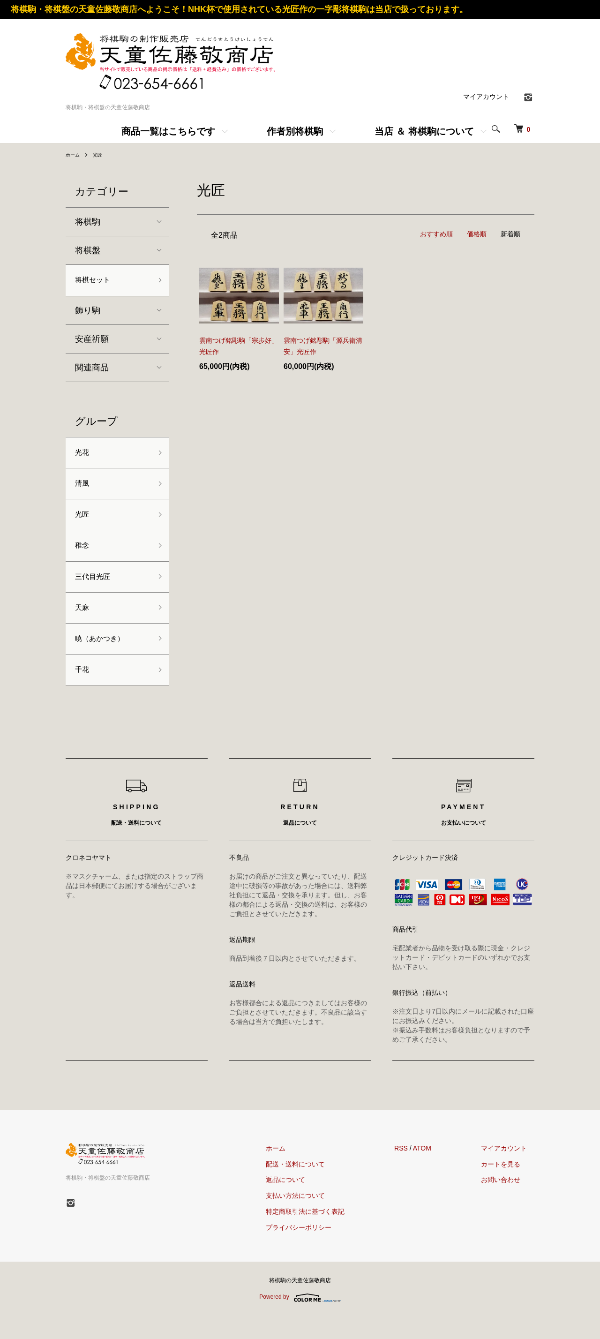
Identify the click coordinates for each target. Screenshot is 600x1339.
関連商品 (92, 370)
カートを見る (508, 1187)
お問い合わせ (508, 1203)
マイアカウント (486, 96)
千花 (83, 691)
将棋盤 (87, 250)
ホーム (74, 154)
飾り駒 (87, 312)
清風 (83, 490)
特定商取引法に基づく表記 (327, 1234)
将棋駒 (87, 221)
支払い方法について (317, 1219)
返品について (308, 1203)
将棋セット (96, 281)
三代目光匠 (96, 590)
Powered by (299, 1320)
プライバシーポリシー (321, 1250)
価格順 (477, 234)
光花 (83, 456)
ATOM (437, 1171)
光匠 (101, 154)
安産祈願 (92, 341)
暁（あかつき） (104, 657)
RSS (416, 1171)
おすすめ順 (436, 234)
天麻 (83, 624)
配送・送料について (317, 1187)
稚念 (83, 557)
